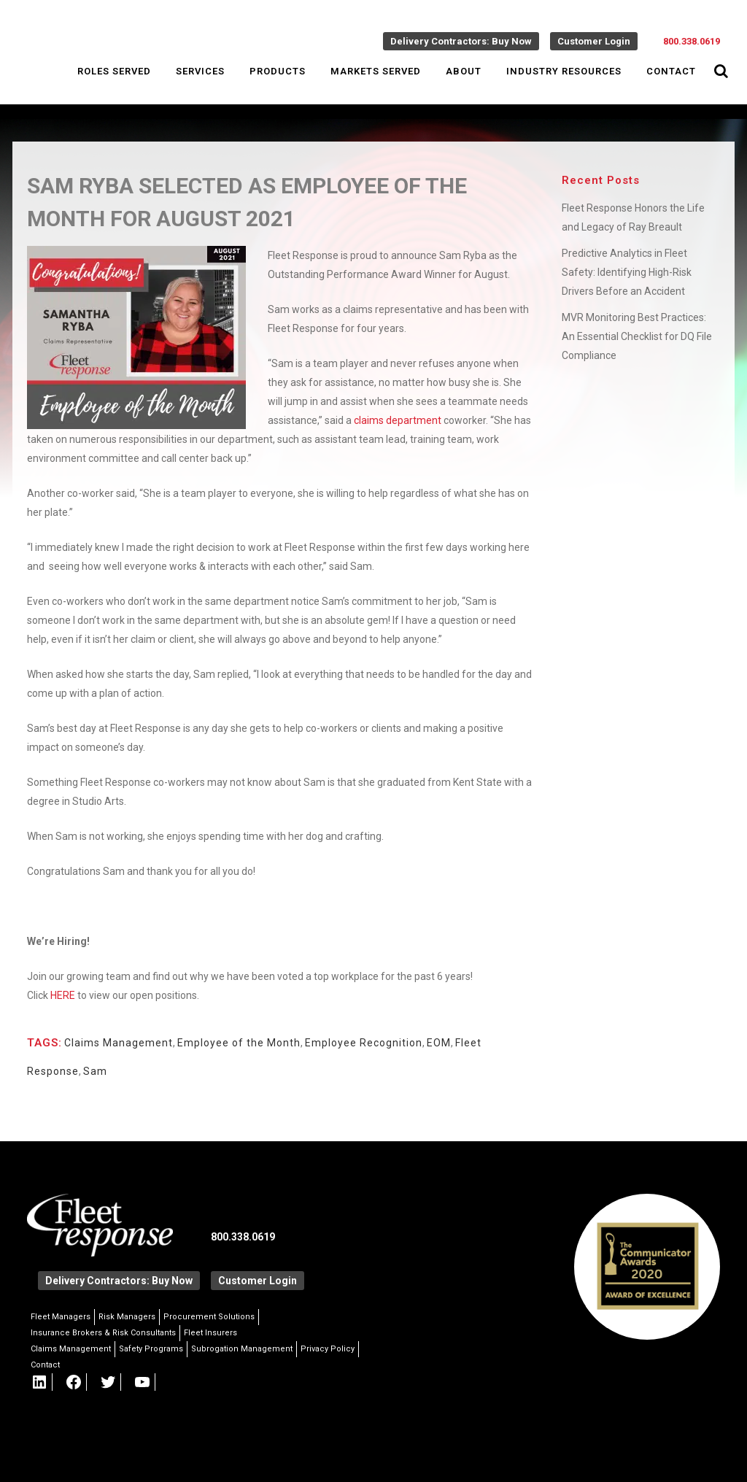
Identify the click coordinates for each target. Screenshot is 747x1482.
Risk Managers (126, 1316)
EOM (439, 1043)
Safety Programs (151, 1349)
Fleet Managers (60, 1316)
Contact (45, 1365)
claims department (397, 420)
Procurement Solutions (209, 1316)
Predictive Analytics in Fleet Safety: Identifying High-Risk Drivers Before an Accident (627, 272)
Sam (95, 1071)
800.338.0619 (691, 41)
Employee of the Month (239, 1043)
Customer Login (593, 41)
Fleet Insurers (210, 1333)
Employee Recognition (363, 1043)
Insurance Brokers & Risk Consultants (103, 1333)
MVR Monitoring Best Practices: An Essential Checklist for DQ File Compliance (637, 336)
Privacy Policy (328, 1349)
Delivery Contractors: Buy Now (461, 41)
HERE (62, 995)
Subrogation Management (242, 1349)
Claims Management (118, 1043)
